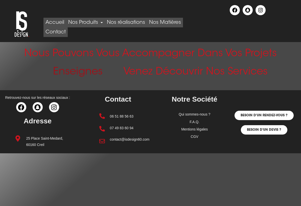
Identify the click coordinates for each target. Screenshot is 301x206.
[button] (264, 115)
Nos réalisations (135, 22)
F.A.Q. (194, 122)
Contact (97, 32)
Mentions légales (194, 129)
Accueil (56, 22)
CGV (194, 137)
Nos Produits (91, 22)
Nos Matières (63, 32)
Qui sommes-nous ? (194, 114)
